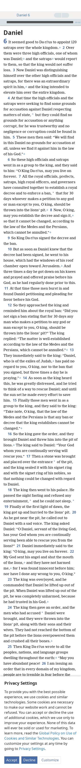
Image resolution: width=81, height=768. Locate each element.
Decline (29, 760)
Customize (50, 760)
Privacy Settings (32, 748)
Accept (11, 760)
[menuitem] (6, 5)
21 (18, 539)
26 (43, 657)
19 (6, 500)
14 (24, 371)
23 (9, 573)
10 (9, 242)
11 (6, 281)
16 (9, 427)
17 (28, 449)
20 (74, 505)
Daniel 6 (21, 15)
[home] (6, 5)
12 (9, 298)
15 (14, 393)
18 (9, 483)
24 (9, 601)
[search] (75, 5)
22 (72, 545)
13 (71, 343)
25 (9, 640)
